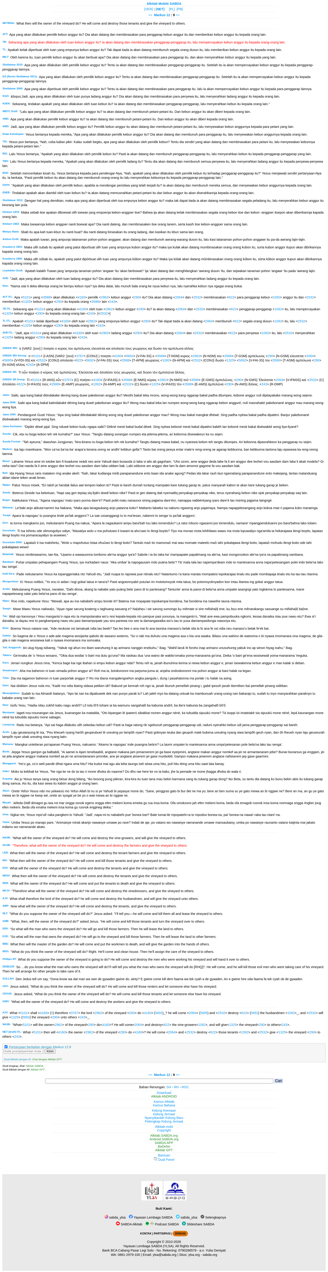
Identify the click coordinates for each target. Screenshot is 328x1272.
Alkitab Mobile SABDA (164, 3)
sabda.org (210, 1255)
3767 (80, 356)
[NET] (160, 9)
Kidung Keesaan (164, 1110)
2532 (197, 297)
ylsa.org (194, 1255)
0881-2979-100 (129, 1255)
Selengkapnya (213, 1217)
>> (178, 15)
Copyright (164, 1130)
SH (169, 1087)
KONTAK (145, 1233)
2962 (104, 297)
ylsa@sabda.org (164, 1255)
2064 (178, 297)
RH (176, 1087)
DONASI (180, 1233)
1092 (276, 297)
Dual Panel (164, 1159)
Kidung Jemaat (164, 1114)
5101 (26, 297)
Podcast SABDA (162, 1224)
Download (164, 1093)
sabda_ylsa (115, 1217)
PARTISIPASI (162, 1233)
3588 (46, 297)
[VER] (148, 9)
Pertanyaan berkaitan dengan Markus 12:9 (40, 1047)
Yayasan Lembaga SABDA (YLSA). (148, 1246)
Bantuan (164, 1155)
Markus (159, 15)
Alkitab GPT (38, 1069)
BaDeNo (164, 1146)
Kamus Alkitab (164, 1101)
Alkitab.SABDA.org (164, 1135)
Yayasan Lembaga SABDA (151, 1217)
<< (150, 15)
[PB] (180, 9)
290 (136, 297)
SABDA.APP (164, 1143)
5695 (7, 360)
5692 (129, 356)
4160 (81, 297)
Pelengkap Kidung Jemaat (164, 1121)
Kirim (50, 1051)
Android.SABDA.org (163, 1139)
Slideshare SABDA (198, 1224)
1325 (27, 301)
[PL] (172, 9)
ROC (185, 1087)
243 (112, 301)
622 (231, 297)
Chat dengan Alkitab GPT (47, 1059)
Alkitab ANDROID (164, 1096)
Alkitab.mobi (164, 1126)
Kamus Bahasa (164, 1105)
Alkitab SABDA (34, 1066)
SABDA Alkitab (129, 1224)
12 (169, 15)
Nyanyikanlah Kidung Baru (164, 1118)
